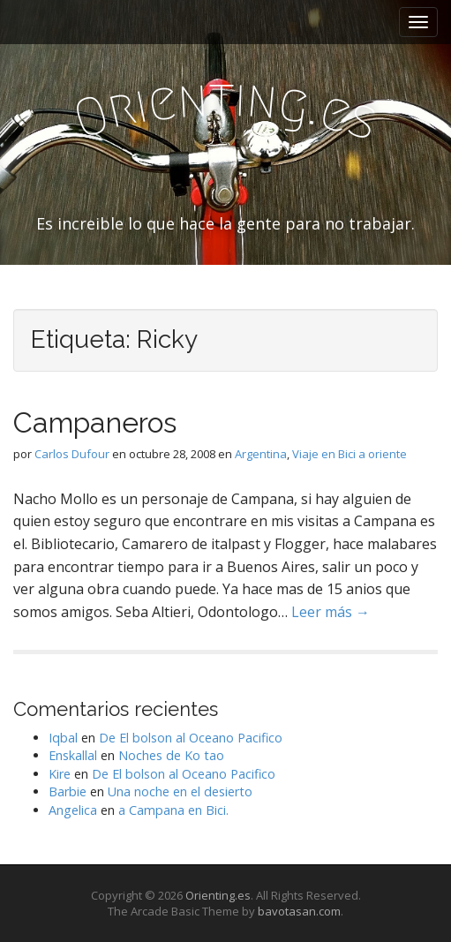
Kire (60, 773)
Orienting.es (218, 895)
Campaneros (95, 422)
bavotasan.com (299, 911)
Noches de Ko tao (171, 755)
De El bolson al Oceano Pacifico (190, 737)
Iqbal (63, 737)
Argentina (261, 454)
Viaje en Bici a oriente (349, 454)
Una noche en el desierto (180, 791)
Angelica (73, 810)
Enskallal (73, 755)
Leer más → (330, 612)
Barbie (67, 791)
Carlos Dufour (71, 454)
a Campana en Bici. (173, 810)
